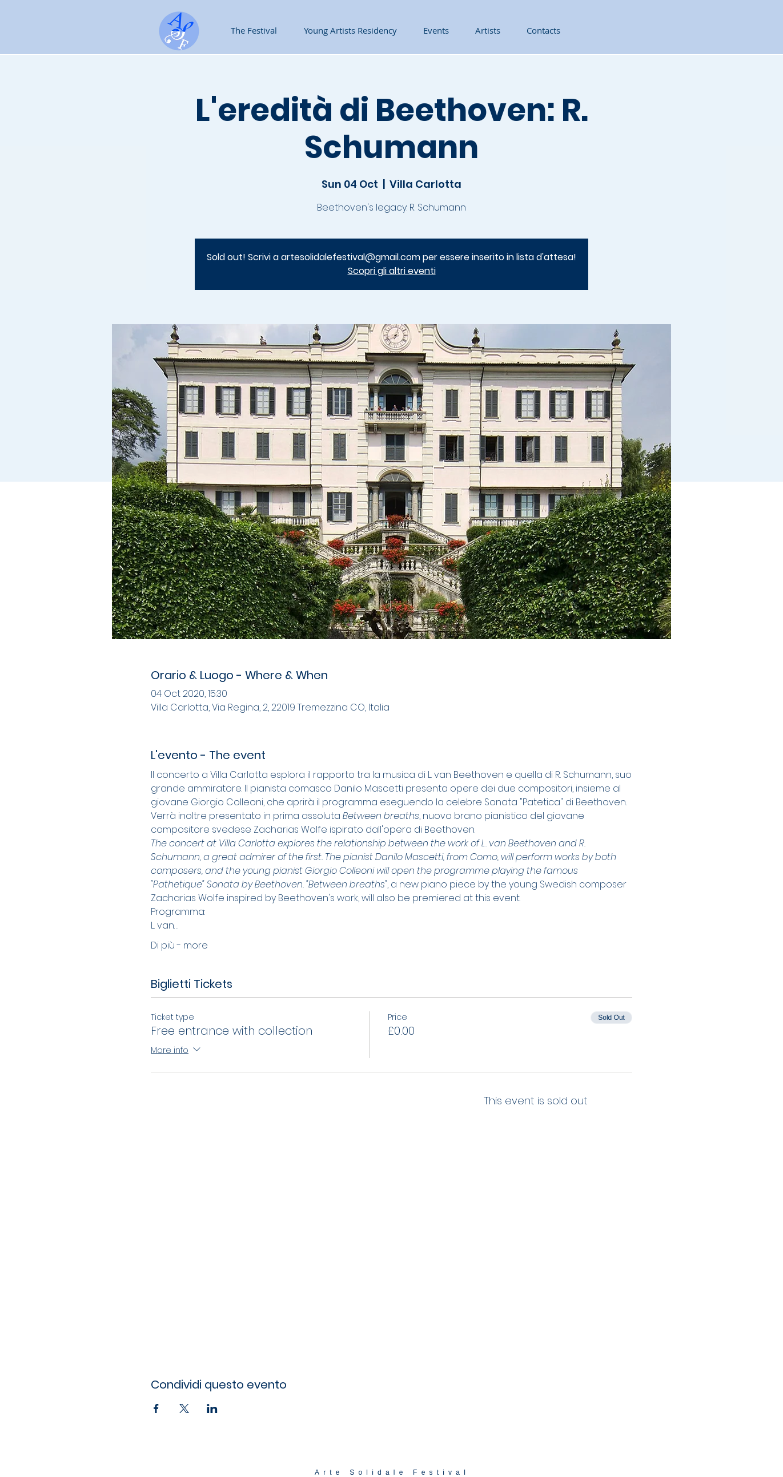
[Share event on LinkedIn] (212, 1408)
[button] (431, 30)
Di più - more (179, 945)
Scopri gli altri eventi (392, 270)
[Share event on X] (184, 1408)
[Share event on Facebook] (156, 1408)
